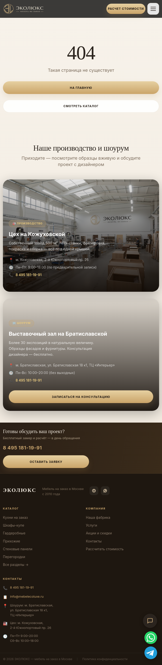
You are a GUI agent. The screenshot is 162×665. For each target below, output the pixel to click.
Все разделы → (16, 564)
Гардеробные (14, 533)
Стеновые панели (17, 549)
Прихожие (11, 541)
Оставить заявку (46, 462)
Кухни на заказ (15, 517)
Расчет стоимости (126, 8)
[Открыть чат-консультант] (150, 621)
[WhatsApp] (105, 490)
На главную (81, 88)
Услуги (91, 525)
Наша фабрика (98, 517)
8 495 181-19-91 (28, 275)
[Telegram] (94, 490)
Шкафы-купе (13, 525)
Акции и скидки (99, 533)
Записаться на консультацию (81, 397)
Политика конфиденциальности (104, 659)
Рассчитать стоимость (105, 549)
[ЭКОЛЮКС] (53, 8)
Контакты (93, 541)
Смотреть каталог (81, 106)
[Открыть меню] (153, 9)
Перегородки (14, 557)
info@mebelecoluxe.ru (27, 596)
